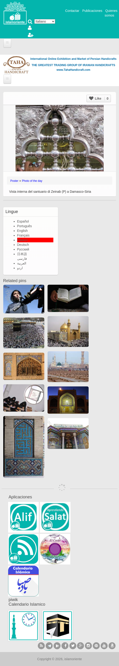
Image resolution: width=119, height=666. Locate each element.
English (22, 231)
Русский (23, 249)
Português (24, 226)
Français (23, 235)
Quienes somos (111, 13)
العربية (21, 263)
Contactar (72, 11)
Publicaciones (92, 11)
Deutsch (23, 245)
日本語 (22, 254)
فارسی (22, 258)
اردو (20, 268)
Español (23, 221)
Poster (14, 181)
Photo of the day (32, 181)
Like (99, 98)
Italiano (22, 240)
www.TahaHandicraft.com (73, 69)
